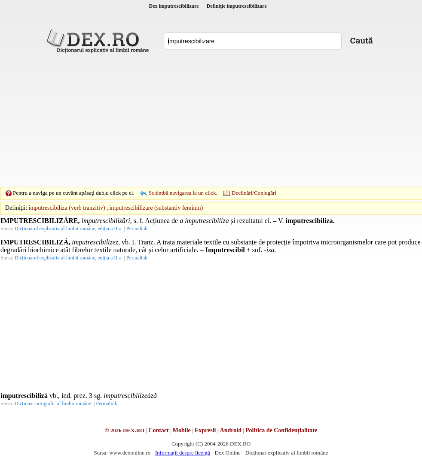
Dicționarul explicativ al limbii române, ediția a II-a (68, 229)
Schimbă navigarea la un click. (183, 193)
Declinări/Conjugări (254, 193)
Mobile (182, 430)
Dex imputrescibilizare (174, 6)
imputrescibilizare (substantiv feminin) (156, 208)
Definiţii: (16, 208)
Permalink (136, 229)
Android (231, 430)
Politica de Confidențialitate (281, 430)
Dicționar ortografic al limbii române (53, 404)
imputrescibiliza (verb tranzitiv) (67, 208)
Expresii (205, 430)
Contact (158, 430)
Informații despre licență (182, 452)
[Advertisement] (198, 120)
